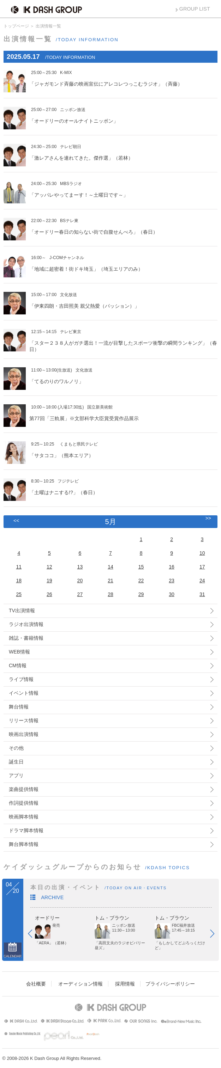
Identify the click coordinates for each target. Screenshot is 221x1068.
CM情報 (17, 665)
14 (110, 567)
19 (49, 580)
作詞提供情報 (23, 803)
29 (141, 594)
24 (202, 580)
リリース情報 (23, 720)
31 (202, 594)
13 (80, 567)
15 (141, 567)
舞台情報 (19, 707)
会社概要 (36, 984)
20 (80, 580)
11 (19, 567)
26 (49, 594)
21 (110, 580)
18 (19, 580)
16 (171, 567)
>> (208, 518)
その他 (16, 748)
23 (171, 580)
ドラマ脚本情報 (26, 830)
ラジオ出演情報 (26, 624)
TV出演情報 (22, 610)
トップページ (16, 26)
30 (171, 594)
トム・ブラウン (112, 918)
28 (110, 594)
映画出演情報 (23, 734)
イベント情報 (23, 693)
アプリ (16, 775)
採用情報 (125, 984)
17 (202, 567)
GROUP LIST (194, 9)
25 (19, 594)
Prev (33, 935)
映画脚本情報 (23, 817)
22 (141, 580)
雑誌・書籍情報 (26, 638)
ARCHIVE (52, 897)
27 (80, 594)
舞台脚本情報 (23, 844)
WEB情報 (19, 652)
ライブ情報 (21, 679)
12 (49, 567)
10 (202, 553)
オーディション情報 (80, 984)
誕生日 (16, 762)
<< (16, 520)
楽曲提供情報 (23, 789)
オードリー (47, 918)
